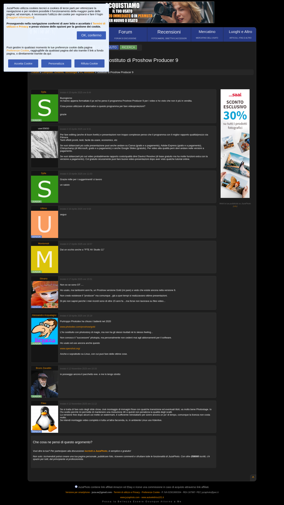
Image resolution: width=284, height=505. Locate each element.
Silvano (43, 278)
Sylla (43, 92)
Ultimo (43, 208)
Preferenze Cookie (18, 50)
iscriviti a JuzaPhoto (96, 451)
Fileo (43, 403)
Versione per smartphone (77, 492)
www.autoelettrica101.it (152, 497)
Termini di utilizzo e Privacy (127, 492)
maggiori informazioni (20, 17)
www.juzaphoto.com (130, 497)
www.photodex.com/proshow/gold (77, 326)
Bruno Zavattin (43, 368)
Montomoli (43, 243)
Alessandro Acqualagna (44, 315)
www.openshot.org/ (70, 348)
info (235, 206)
